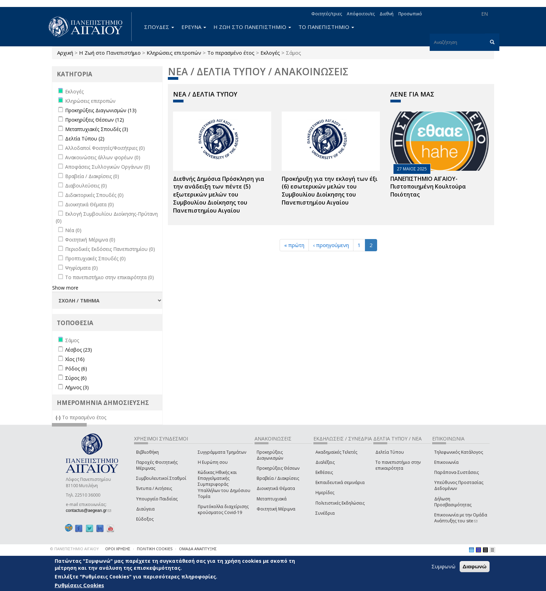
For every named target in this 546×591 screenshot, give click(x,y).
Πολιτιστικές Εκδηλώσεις (340, 503)
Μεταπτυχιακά (272, 499)
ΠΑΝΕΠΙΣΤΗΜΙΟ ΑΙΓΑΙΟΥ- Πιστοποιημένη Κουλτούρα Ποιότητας (428, 187)
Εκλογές (270, 52)
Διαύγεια (145, 509)
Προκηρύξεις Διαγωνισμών (270, 455)
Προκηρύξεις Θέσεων (278, 468)
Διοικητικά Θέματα (276, 488)
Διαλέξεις (325, 462)
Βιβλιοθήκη (147, 452)
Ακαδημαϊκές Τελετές (336, 452)
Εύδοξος (145, 519)
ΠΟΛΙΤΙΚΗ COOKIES (154, 548)
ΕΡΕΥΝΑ (193, 26)
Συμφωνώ (443, 566)
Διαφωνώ (475, 566)
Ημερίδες (324, 493)
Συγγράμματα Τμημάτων (222, 452)
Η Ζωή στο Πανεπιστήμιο (110, 52)
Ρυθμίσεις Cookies (79, 585)
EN (484, 13)
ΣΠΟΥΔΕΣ (159, 26)
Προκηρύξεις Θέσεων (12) (94, 119)
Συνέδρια (325, 513)
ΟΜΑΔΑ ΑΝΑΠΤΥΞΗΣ (198, 548)
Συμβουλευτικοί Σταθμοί (161, 478)
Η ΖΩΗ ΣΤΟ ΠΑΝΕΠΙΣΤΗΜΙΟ (252, 26)
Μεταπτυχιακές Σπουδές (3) (96, 129)
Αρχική (65, 52)
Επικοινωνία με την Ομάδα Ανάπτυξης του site (460, 518)
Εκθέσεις (324, 472)
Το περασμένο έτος (231, 52)
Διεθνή (386, 14)
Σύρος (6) (76, 378)
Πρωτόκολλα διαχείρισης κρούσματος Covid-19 (223, 509)
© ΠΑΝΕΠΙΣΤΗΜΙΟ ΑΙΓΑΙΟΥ (74, 548)
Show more (65, 287)
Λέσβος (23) (78, 349)
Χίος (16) (75, 359)
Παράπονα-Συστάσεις (456, 472)
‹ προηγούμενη (331, 244)
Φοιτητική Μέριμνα (276, 509)
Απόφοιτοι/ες (361, 14)
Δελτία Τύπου (389, 452)
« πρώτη (294, 244)
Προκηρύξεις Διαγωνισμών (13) (100, 110)
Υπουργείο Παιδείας (157, 499)
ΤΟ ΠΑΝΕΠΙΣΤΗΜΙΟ (326, 26)
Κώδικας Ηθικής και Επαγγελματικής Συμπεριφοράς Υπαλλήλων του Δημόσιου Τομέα (224, 484)
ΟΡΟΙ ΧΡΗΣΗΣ (117, 548)
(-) (59, 417)
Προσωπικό (410, 14)
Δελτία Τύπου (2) (84, 138)
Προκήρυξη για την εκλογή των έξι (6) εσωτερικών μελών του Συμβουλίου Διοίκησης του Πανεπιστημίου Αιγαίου (329, 191)
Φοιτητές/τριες (326, 14)
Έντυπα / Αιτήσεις (154, 488)
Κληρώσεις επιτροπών (174, 52)
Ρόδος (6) (76, 368)
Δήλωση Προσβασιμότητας (452, 502)
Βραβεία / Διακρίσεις (278, 478)
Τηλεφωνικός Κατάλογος (458, 452)
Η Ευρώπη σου (213, 462)
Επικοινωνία (446, 462)
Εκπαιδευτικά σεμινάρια (340, 482)
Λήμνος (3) (77, 387)
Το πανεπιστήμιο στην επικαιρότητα (398, 465)
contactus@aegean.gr (88, 510)
